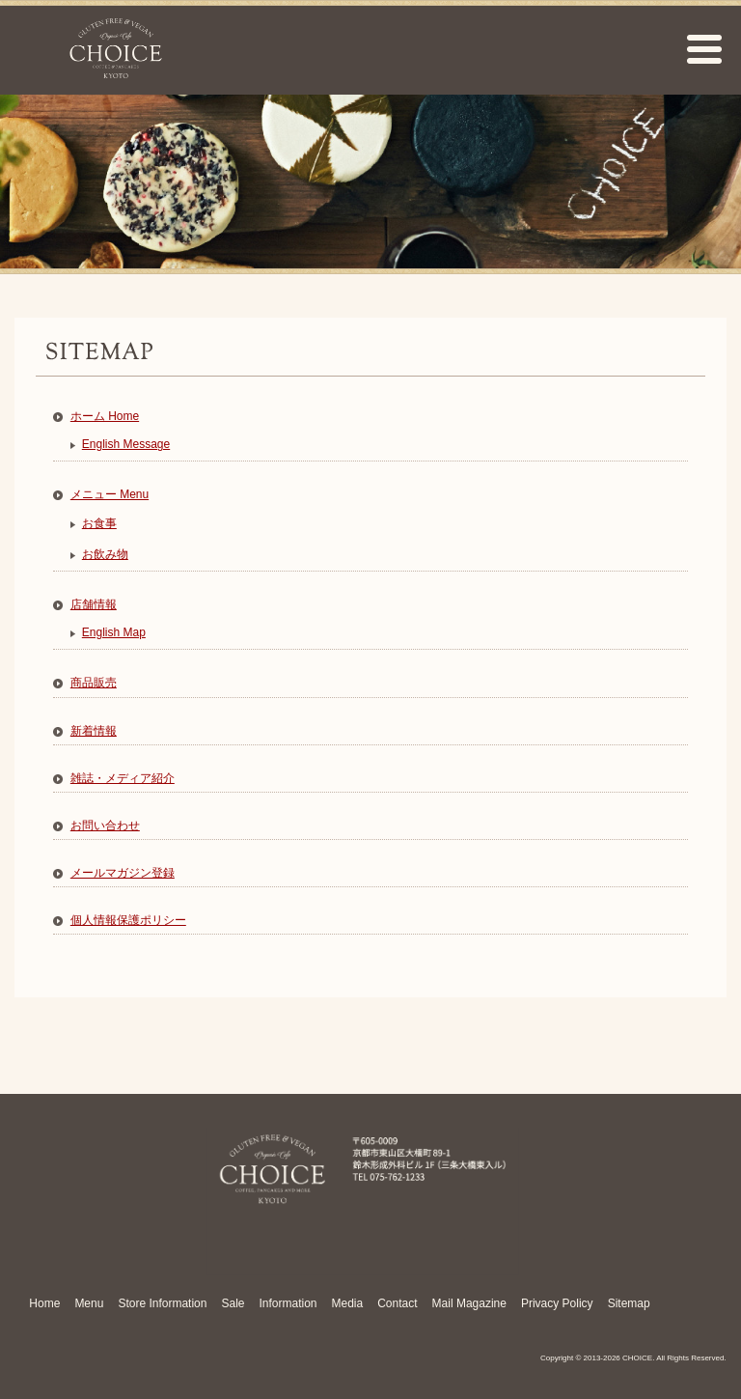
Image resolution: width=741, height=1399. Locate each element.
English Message (126, 444)
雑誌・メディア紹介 (122, 778)
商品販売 (93, 682)
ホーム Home (104, 416)
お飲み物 (105, 554)
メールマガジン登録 (122, 873)
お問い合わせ (105, 825)
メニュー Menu (109, 494)
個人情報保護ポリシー (128, 920)
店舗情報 (93, 604)
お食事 (99, 523)
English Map (114, 632)
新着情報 (93, 731)
